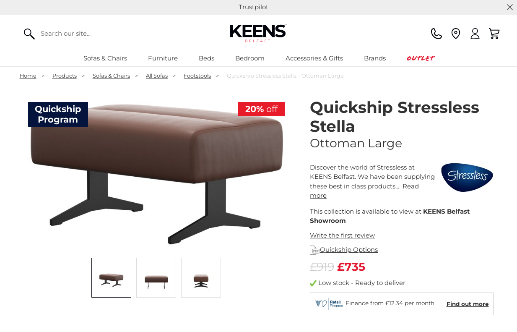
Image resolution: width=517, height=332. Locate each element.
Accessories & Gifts (314, 58)
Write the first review (342, 235)
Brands (375, 58)
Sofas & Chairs (105, 58)
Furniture (163, 58)
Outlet (420, 58)
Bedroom (250, 58)
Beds (206, 58)
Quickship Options (344, 250)
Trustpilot (253, 7)
